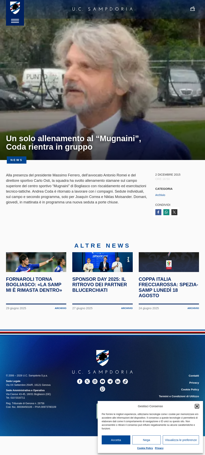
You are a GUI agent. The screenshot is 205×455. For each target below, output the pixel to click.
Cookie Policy (145, 448)
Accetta (116, 440)
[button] (197, 406)
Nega (146, 440)
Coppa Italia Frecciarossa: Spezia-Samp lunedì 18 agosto (167, 301)
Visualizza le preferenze (181, 440)
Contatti (194, 389)
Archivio (160, 195)
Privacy (159, 448)
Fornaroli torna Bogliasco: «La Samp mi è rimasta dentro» (32, 301)
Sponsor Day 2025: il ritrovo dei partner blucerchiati (102, 298)
